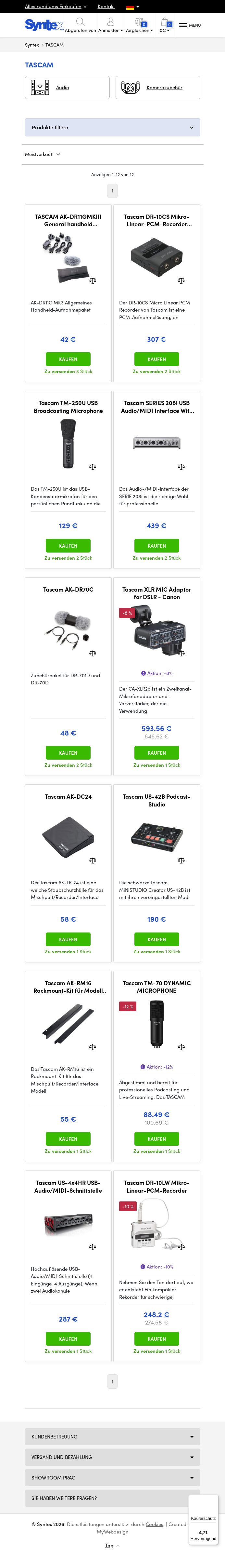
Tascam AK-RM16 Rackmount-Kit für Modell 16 (68, 986)
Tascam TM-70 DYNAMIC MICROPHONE (157, 986)
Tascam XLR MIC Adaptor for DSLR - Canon (156, 593)
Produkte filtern (50, 127)
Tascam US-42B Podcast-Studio (157, 800)
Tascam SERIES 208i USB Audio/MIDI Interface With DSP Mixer (157, 406)
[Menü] (215, 1498)
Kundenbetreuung (54, 1436)
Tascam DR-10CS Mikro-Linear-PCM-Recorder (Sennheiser (156, 220)
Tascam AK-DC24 (68, 796)
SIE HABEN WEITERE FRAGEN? (64, 1498)
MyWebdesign (113, 1531)
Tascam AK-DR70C (68, 589)
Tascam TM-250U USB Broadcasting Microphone (68, 406)
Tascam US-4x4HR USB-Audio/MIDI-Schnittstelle (68, 1186)
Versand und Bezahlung (61, 1457)
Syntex (32, 44)
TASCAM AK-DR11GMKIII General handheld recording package (68, 220)
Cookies (154, 1524)
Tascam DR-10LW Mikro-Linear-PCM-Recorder (157, 1186)
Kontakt (106, 6)
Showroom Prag (53, 1477)
